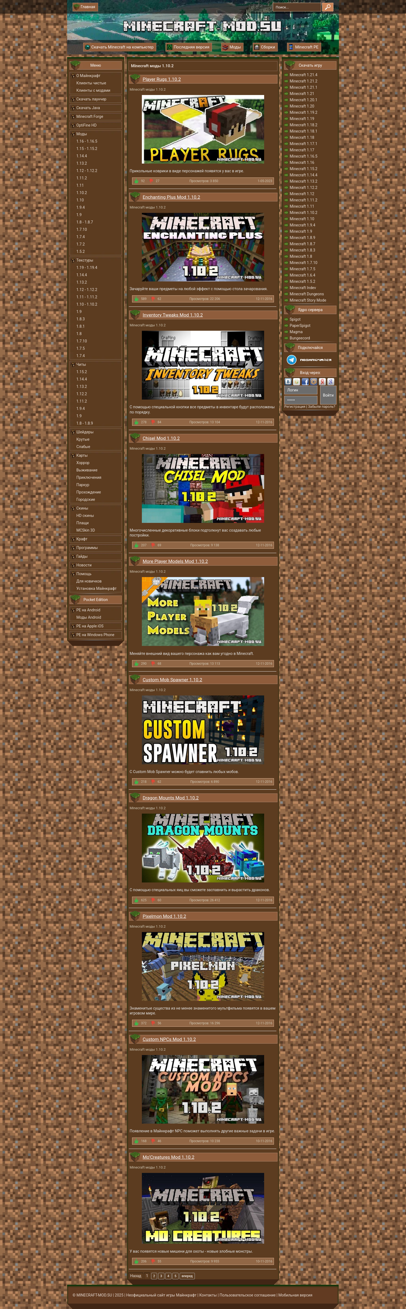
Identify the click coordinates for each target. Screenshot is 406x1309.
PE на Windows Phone (95, 635)
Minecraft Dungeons (307, 294)
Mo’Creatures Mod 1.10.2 (168, 1157)
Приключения (88, 477)
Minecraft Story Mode (308, 300)
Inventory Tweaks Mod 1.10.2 (173, 315)
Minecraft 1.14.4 (303, 175)
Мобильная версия (296, 1295)
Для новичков (89, 581)
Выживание (87, 470)
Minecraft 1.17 (302, 150)
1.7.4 (80, 237)
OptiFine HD (86, 125)
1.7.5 (80, 348)
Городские (85, 499)
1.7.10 (81, 229)
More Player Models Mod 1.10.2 (175, 561)
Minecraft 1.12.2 (303, 187)
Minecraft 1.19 (302, 119)
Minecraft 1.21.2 (303, 81)
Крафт (82, 539)
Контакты (208, 1295)
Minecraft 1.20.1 (303, 100)
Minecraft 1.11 (302, 206)
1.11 (80, 185)
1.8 (79, 334)
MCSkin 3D (85, 530)
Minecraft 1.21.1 (303, 87)
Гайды (82, 556)
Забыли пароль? (321, 406)
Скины (82, 508)
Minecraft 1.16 (302, 162)
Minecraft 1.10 (302, 219)
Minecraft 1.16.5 (303, 156)
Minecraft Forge (89, 116)
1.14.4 (81, 156)
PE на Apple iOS (90, 626)
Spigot (295, 319)
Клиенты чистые (91, 83)
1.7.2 (80, 244)
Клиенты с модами (93, 90)
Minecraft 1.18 (302, 137)
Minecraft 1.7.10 (303, 262)
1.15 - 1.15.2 (86, 148)
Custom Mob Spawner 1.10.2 (172, 679)
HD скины (85, 515)
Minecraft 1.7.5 (302, 269)
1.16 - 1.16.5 (86, 141)
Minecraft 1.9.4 (302, 225)
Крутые (82, 439)
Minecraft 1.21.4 (303, 75)
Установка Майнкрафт (96, 588)
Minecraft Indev (303, 288)
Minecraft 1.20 (302, 106)
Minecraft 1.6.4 (302, 275)
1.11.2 (81, 178)
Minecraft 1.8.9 (302, 237)
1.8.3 (80, 319)
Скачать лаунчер (91, 99)
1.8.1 (80, 326)
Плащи (82, 523)
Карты (82, 455)
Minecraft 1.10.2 (303, 212)
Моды (81, 134)
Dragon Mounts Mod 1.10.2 (171, 798)
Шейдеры (84, 432)
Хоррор (82, 463)
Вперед (187, 1276)
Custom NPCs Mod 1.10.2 (169, 1039)
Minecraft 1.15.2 (303, 169)
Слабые (83, 446)
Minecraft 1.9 (301, 231)
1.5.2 (80, 251)
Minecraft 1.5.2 (302, 281)
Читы (81, 364)
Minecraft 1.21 (302, 93)
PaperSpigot (300, 325)
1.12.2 (81, 394)
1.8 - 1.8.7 (84, 222)
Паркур (82, 485)
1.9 (79, 215)
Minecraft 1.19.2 (303, 112)
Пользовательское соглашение (248, 1295)
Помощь (84, 574)
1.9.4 (80, 207)
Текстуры (84, 260)
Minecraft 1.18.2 (303, 125)
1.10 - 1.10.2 (86, 304)
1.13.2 (81, 163)
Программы (87, 547)
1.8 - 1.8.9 (84, 423)
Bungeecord (300, 338)
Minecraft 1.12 (302, 194)
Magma (296, 332)
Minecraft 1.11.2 (303, 200)
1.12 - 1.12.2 (86, 170)
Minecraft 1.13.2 (303, 181)
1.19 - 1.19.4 (86, 267)
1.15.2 (81, 372)
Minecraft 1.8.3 (302, 250)
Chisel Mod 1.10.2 (161, 438)
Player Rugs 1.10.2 (162, 79)
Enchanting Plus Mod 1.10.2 (171, 197)
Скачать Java (88, 108)
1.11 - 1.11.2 (86, 297)
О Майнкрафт (88, 75)
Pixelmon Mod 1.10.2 (164, 916)
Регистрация (294, 406)
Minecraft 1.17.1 (303, 144)
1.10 (80, 200)
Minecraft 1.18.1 (303, 131)
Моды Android (88, 617)
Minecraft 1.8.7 (302, 244)
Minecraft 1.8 (301, 256)
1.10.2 (81, 193)
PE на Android (88, 610)
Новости (84, 565)
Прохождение (88, 492)
